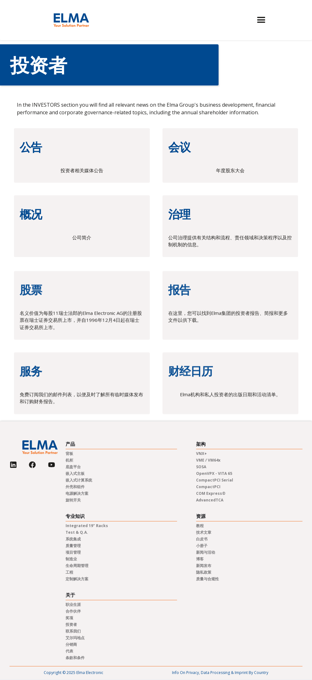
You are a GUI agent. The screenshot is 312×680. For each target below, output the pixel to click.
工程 (69, 572)
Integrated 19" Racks (87, 525)
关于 (70, 595)
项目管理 (73, 552)
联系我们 (73, 631)
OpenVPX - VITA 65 (214, 473)
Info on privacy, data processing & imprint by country (220, 672)
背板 (69, 453)
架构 (201, 444)
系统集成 (73, 539)
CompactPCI (208, 486)
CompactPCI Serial (214, 480)
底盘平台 (73, 466)
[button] (261, 20)
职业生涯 (73, 604)
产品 (70, 444)
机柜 (69, 460)
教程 (200, 525)
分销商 (71, 644)
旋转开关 (73, 500)
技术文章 (203, 532)
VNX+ (201, 453)
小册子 (201, 545)
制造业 (71, 559)
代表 (69, 651)
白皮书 (201, 539)
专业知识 (75, 516)
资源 (201, 516)
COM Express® (211, 493)
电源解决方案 (77, 493)
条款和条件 (75, 657)
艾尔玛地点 (75, 637)
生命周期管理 (77, 565)
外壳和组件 (75, 486)
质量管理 (73, 545)
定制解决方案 (77, 579)
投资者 (71, 624)
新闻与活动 (205, 552)
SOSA (201, 466)
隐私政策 (203, 572)
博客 (200, 559)
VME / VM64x (208, 460)
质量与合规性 (207, 578)
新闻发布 (203, 565)
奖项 (69, 617)
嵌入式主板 (75, 473)
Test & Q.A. (77, 532)
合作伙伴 (73, 611)
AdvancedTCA (209, 500)
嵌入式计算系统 (79, 480)
